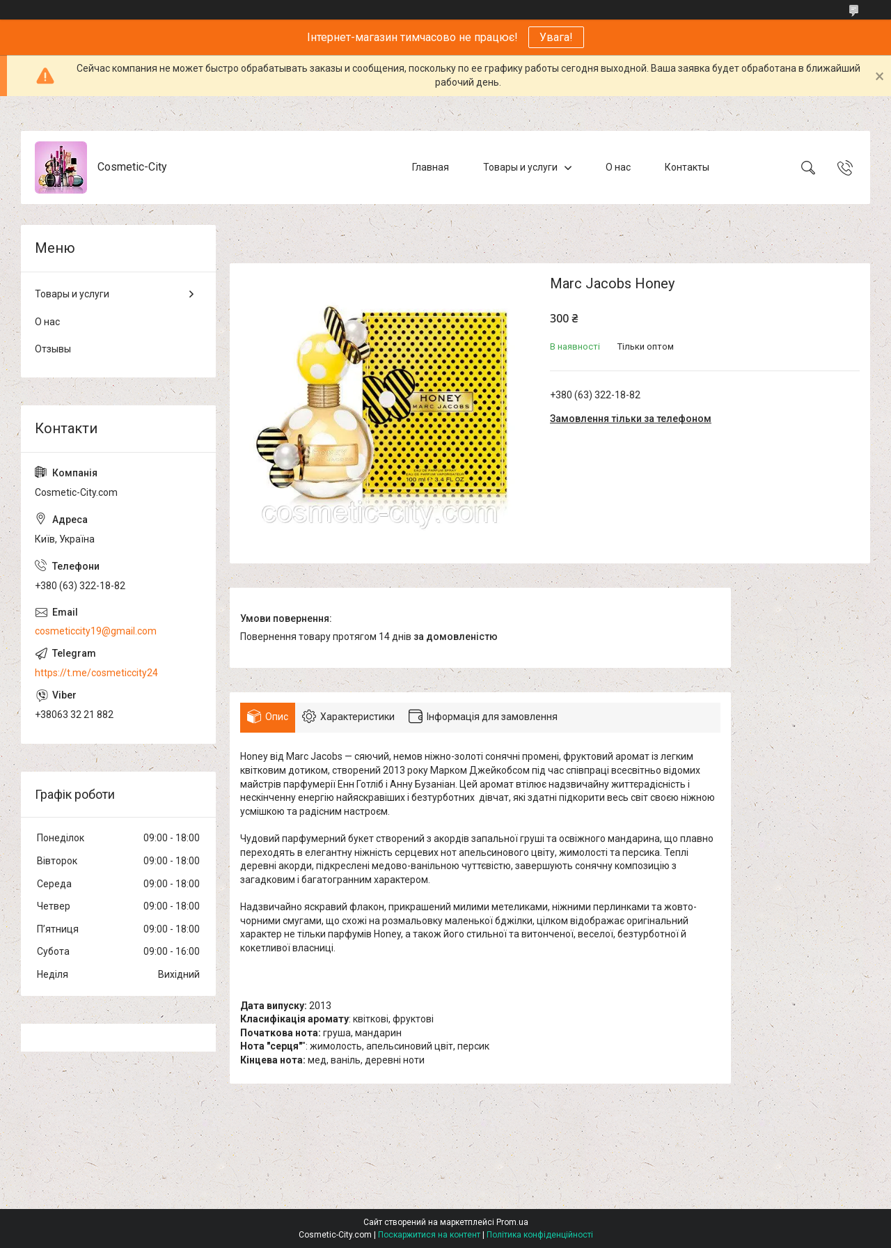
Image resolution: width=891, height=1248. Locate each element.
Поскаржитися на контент (429, 1235)
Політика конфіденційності (540, 1235)
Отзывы (53, 348)
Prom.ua (512, 1222)
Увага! (556, 37)
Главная (430, 167)
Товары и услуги (520, 167)
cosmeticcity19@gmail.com (96, 631)
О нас (618, 167)
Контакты (687, 167)
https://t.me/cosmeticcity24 (96, 672)
